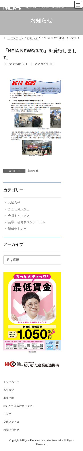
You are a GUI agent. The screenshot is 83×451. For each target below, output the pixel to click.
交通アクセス (11, 421)
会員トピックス (19, 215)
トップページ (11, 381)
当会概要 (8, 389)
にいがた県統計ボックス (18, 405)
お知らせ (33, 170)
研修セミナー (17, 228)
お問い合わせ (11, 429)
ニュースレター (19, 209)
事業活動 (8, 397)
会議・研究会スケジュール (26, 222)
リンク (7, 413)
